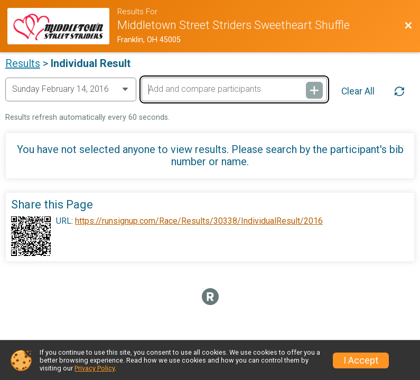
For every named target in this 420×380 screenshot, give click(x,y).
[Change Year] (70, 89)
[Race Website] (62, 26)
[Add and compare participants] (234, 89)
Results (22, 63)
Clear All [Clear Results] (358, 91)
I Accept (360, 360)
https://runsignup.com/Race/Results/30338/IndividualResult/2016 (199, 221)
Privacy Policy (94, 368)
